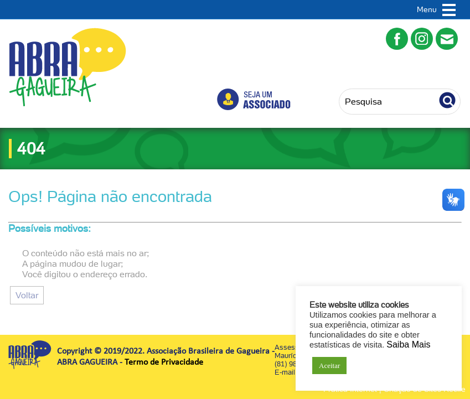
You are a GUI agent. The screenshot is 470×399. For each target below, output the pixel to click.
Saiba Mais (408, 344)
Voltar (27, 295)
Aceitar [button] (329, 365)
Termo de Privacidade (164, 362)
